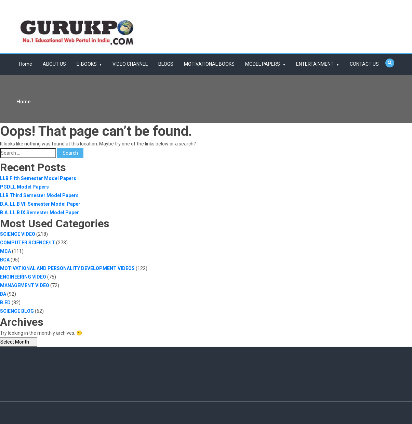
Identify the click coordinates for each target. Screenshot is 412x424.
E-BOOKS (87, 64)
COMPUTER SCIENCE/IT (27, 242)
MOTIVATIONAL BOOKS (209, 64)
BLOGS (165, 64)
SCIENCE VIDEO (17, 234)
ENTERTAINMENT (315, 64)
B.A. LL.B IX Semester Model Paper (39, 212)
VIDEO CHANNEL (130, 64)
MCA (5, 251)
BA (3, 294)
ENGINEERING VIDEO (23, 277)
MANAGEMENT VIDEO (24, 285)
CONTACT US (364, 64)
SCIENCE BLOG (17, 311)
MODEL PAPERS (262, 64)
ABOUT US (54, 64)
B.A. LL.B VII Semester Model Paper (40, 204)
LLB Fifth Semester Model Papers (38, 178)
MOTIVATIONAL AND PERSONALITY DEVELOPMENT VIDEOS (67, 268)
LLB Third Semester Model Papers (39, 195)
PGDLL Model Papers (24, 187)
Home (25, 64)
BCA (5, 259)
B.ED (5, 302)
